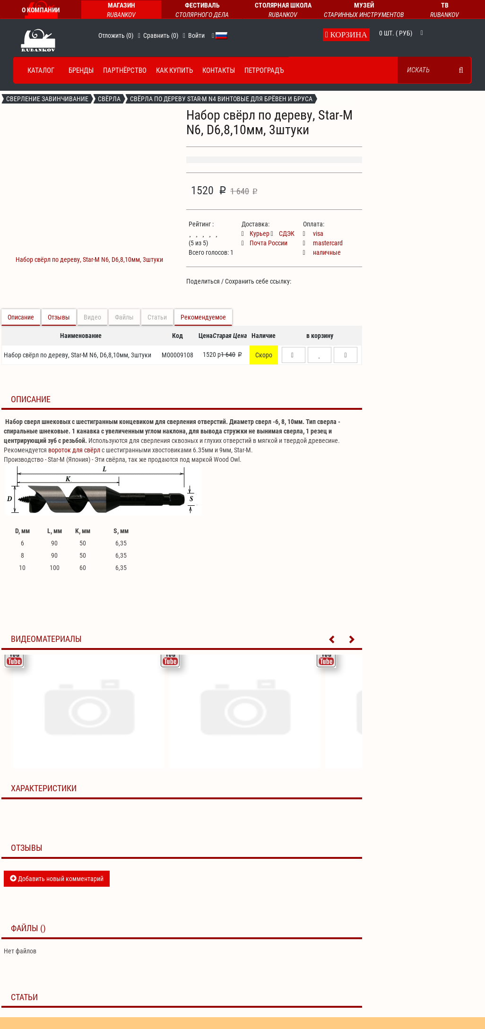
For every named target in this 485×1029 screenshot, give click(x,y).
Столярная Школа (283, 10)
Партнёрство (125, 70)
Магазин (121, 10)
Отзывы (59, 317)
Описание (21, 317)
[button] (213, 35)
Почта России (264, 243)
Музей (364, 10)
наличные (322, 252)
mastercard (323, 243)
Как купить (174, 70)
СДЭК (282, 233)
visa (313, 233)
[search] (461, 70)
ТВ (445, 10)
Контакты (218, 70)
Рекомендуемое (203, 317)
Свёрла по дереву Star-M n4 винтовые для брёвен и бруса (221, 99)
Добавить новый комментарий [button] (57, 878)
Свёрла (109, 99)
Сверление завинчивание (47, 99)
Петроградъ (264, 70)
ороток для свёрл (76, 450)
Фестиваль (202, 10)
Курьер (255, 233)
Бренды (81, 70)
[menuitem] (38, 70)
